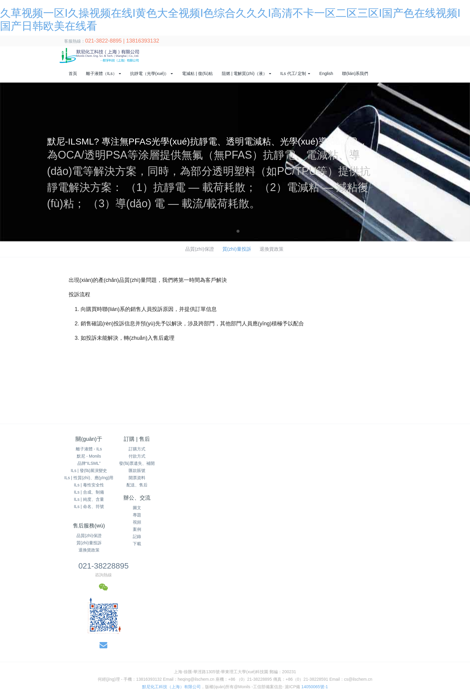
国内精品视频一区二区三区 (280, 664)
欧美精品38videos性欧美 (48, 670)
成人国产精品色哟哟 (273, 652)
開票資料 (147, 477)
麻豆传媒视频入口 (91, 670)
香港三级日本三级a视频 (228, 645)
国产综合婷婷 (93, 633)
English (326, 73)
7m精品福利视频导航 (336, 677)
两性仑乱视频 (261, 689)
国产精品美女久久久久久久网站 (340, 670)
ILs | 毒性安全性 (89, 484)
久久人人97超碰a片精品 (376, 652)
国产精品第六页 (152, 633)
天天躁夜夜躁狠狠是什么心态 (110, 639)
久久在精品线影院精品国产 (305, 658)
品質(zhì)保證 (199, 249)
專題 (206, 456)
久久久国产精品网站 (428, 633)
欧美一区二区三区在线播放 (45, 689)
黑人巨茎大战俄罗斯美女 (177, 689)
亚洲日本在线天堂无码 (385, 633)
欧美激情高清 (456, 645)
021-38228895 (337, 441)
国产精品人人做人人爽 (132, 670)
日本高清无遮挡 (76, 652)
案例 (206, 470)
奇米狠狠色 (344, 658)
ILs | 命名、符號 (89, 506)
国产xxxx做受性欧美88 (245, 633)
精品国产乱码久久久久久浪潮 (323, 652)
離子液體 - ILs (89, 449)
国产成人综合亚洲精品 (79, 645)
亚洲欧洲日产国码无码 (416, 658)
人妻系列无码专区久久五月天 (28, 645)
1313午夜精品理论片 (106, 677)
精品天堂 (279, 633)
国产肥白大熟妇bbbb (173, 652)
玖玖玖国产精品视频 (449, 652)
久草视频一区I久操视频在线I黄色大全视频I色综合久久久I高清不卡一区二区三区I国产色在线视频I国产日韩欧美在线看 (108, 620)
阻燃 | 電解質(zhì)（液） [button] (246, 73)
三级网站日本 (414, 652)
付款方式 (147, 456)
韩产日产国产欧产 (62, 639)
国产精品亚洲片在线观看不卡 (226, 683)
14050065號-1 (314, 562)
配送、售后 (147, 484)
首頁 (73, 73)
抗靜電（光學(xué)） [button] (151, 73)
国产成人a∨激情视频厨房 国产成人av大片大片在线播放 (359, 683)
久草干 (107, 689)
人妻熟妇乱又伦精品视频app (54, 664)
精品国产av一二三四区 (420, 645)
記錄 (206, 477)
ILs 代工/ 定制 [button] (295, 73)
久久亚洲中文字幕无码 (56, 633)
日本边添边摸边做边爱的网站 (400, 670)
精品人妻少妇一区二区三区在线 (337, 645)
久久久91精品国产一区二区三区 (167, 664)
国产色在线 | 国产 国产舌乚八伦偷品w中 (79, 658)
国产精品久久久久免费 (224, 689)
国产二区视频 (378, 689)
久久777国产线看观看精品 (283, 670)
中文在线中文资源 (344, 633)
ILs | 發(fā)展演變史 (89, 470)
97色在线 (8, 689)
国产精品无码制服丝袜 (375, 664)
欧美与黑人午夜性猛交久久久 (427, 664)
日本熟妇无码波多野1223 (281, 683)
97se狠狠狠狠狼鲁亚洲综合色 (223, 652)
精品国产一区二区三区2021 (226, 664)
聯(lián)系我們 (355, 73)
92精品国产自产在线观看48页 (30, 652)
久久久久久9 (85, 689)
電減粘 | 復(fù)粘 (197, 73)
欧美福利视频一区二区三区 (273, 677)
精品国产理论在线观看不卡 (171, 683)
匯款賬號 (147, 470)
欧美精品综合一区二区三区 (109, 664)
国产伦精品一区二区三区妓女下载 (251, 639)
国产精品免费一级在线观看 (166, 639)
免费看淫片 (193, 645)
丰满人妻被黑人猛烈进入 (382, 677)
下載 (206, 484)
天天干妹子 (205, 639)
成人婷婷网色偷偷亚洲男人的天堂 (52, 677)
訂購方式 (147, 449)
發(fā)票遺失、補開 (147, 463)
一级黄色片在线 (164, 645)
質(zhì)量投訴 (237, 249)
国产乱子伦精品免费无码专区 (156, 677)
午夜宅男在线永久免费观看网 (332, 639)
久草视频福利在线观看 (329, 664)
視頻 (206, 463)
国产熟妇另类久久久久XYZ (251, 658)
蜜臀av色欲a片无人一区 (142, 658)
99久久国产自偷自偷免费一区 (195, 658)
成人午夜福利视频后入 (125, 645)
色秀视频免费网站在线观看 (441, 639)
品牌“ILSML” (89, 463)
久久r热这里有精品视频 (233, 670)
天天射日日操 (122, 633)
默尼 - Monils (89, 456)
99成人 (307, 677)
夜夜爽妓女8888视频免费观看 (122, 652)
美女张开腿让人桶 (133, 689)
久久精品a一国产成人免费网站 (216, 677)
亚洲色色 (293, 639)
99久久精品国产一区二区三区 (56, 683)
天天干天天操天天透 (343, 689)
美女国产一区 (383, 645)
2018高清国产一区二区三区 (182, 670)
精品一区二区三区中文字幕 (439, 683)
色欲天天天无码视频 (19, 658)
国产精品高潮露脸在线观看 (196, 633)
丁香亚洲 (15, 664)
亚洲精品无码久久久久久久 (387, 639)
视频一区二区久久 (307, 633)
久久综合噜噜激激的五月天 (279, 645)
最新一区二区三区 (375, 658)
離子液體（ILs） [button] (103, 73)
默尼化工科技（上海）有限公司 (171, 562)
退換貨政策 (273, 249)
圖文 (206, 449)
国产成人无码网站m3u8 (299, 689)
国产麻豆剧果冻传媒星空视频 (115, 683)
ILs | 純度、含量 (89, 499)
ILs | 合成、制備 (89, 492)
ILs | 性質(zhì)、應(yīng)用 (89, 477)
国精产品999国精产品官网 (434, 677)
